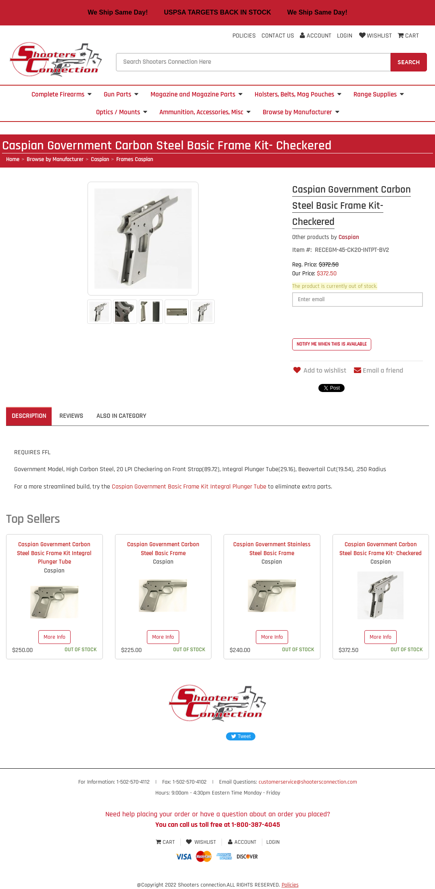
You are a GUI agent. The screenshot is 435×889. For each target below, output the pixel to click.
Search (408, 62)
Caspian (100, 159)
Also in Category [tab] (121, 416)
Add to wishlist (319, 370)
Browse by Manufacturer (301, 112)
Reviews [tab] (71, 416)
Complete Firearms (61, 94)
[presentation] (353, 322)
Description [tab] (29, 416)
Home (12, 159)
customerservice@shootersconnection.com (308, 782)
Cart (166, 842)
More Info (54, 637)
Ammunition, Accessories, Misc (205, 112)
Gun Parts (121, 94)
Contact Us (277, 35)
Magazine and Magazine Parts (197, 94)
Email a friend (378, 370)
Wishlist (375, 35)
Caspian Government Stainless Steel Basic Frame (272, 549)
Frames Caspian (134, 159)
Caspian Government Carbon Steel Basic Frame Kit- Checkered (380, 549)
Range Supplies (378, 94)
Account (315, 35)
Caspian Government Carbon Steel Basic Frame (163, 549)
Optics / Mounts (121, 112)
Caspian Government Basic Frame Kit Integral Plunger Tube (189, 486)
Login (344, 35)
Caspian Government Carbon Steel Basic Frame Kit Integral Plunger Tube (54, 553)
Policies (244, 35)
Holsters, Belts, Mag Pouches (298, 94)
